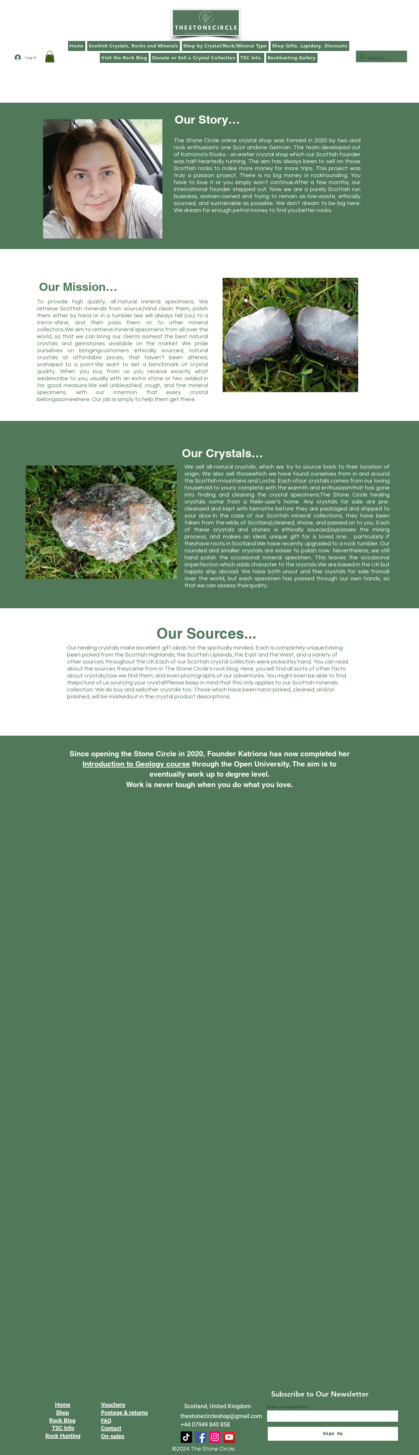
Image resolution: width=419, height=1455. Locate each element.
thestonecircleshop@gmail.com (221, 1416)
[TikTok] (186, 1437)
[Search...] (381, 58)
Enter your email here (286, 1407)
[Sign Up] (332, 1433)
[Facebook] (200, 1437)
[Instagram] (215, 1437)
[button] (50, 57)
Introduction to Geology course (136, 763)
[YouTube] (229, 1437)
